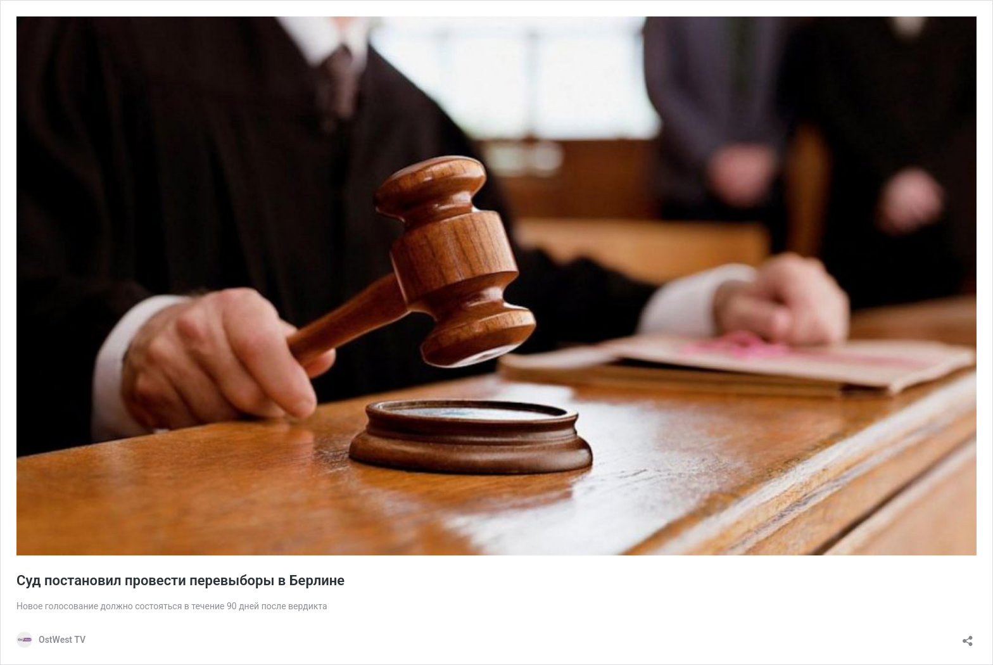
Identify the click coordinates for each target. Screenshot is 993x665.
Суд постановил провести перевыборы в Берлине (180, 580)
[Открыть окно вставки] (968, 637)
